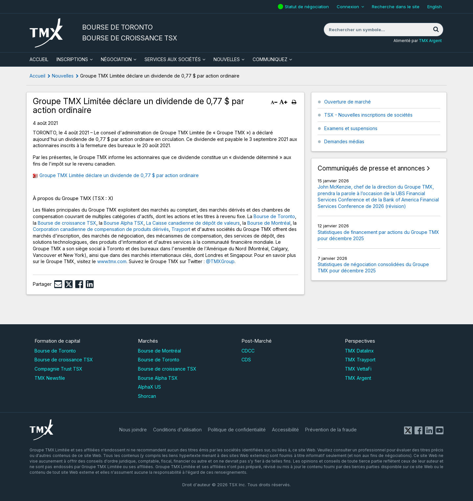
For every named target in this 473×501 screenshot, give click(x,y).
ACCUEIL (39, 59)
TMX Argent (430, 40)
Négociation (116, 59)
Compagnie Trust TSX (58, 369)
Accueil (37, 76)
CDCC (248, 350)
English (434, 6)
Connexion (348, 6)
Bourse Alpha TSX (124, 223)
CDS (246, 359)
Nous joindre (133, 429)
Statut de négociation (307, 6)
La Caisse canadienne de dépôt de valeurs (193, 223)
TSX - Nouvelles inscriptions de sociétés (368, 115)
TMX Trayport (360, 359)
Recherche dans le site (395, 6)
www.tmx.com (111, 261)
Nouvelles (227, 59)
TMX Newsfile (49, 378)
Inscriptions (72, 59)
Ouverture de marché (347, 101)
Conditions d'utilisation (177, 429)
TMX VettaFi (358, 369)
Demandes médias (344, 141)
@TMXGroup (220, 261)
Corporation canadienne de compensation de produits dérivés (101, 229)
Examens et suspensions (350, 128)
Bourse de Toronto (274, 216)
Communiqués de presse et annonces (371, 168)
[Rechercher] (436, 29)
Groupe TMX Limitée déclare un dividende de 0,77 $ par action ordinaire (119, 175)
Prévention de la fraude (331, 429)
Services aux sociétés (173, 59)
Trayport (180, 229)
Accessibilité (285, 429)
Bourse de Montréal (268, 223)
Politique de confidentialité (237, 429)
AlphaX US (149, 387)
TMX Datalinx (359, 350)
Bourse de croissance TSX (67, 223)
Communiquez (270, 59)
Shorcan (147, 396)
